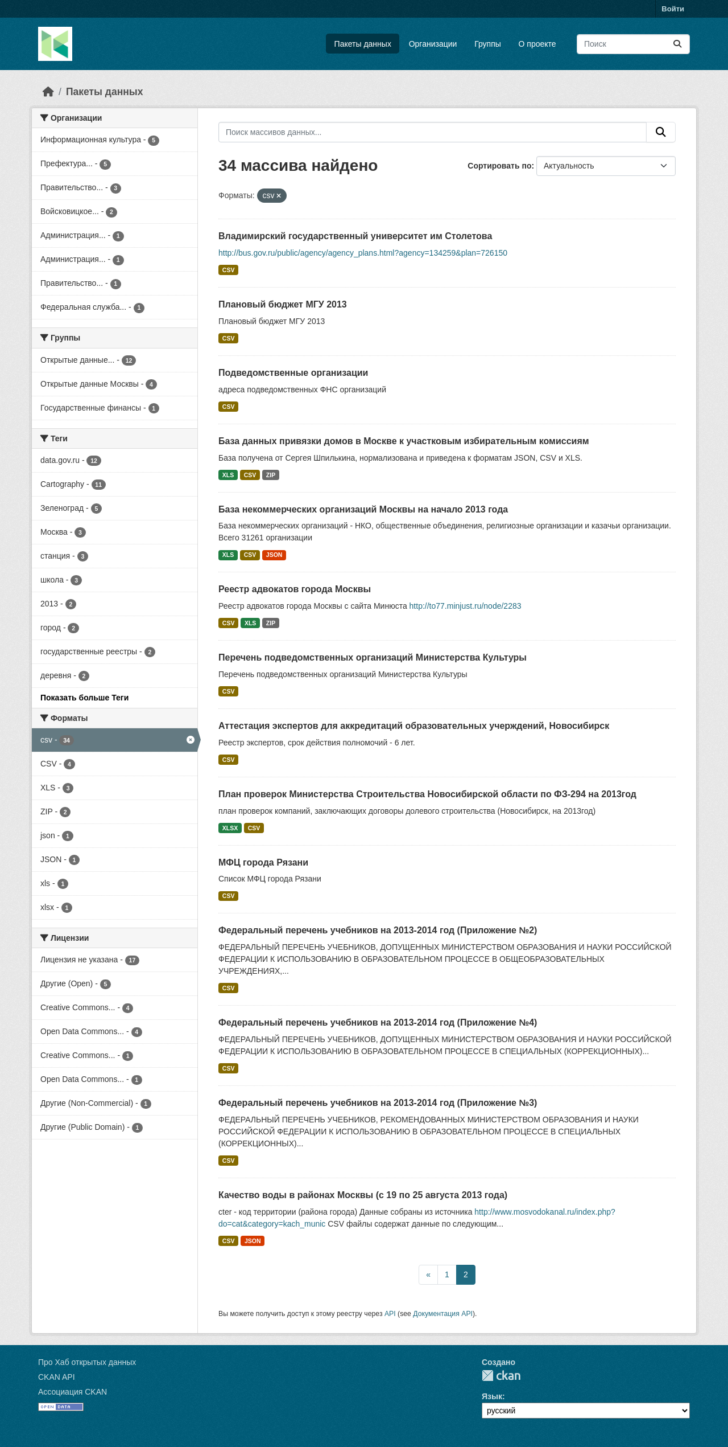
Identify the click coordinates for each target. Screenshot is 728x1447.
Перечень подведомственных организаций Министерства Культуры (372, 657)
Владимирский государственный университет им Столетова (355, 236)
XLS (228, 475)
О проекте (537, 43)
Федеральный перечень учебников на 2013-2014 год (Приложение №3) (377, 1103)
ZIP (270, 475)
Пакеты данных (362, 43)
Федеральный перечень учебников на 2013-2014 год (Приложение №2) (377, 930)
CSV (228, 270)
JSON (274, 554)
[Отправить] (677, 44)
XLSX (230, 828)
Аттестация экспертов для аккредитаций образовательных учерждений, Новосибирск (413, 726)
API (390, 1314)
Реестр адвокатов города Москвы (294, 589)
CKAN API (56, 1377)
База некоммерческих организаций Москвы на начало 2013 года (363, 509)
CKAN (501, 1376)
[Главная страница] (48, 91)
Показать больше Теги (84, 697)
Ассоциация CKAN (72, 1391)
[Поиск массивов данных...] (633, 44)
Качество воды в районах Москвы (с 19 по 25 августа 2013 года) (362, 1195)
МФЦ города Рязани (263, 862)
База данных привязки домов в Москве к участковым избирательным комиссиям (403, 441)
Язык (492, 1396)
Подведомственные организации (293, 373)
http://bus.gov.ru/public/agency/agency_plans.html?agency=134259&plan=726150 (362, 252)
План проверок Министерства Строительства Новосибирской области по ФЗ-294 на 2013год (427, 794)
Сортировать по (499, 165)
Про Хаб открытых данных (87, 1362)
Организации (433, 43)
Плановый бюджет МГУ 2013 (282, 304)
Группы (487, 43)
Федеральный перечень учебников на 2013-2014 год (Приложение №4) (377, 1022)
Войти (672, 9)
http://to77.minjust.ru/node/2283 (466, 605)
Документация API (443, 1314)
